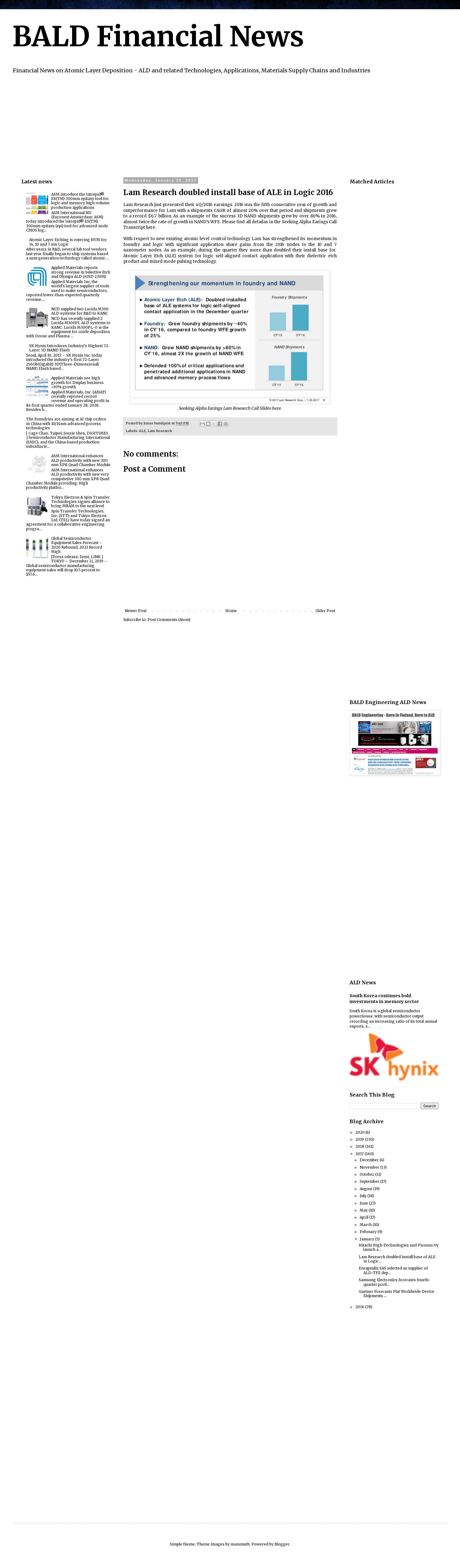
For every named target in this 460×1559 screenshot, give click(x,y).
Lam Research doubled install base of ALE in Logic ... (397, 1258)
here (150, 227)
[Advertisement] (205, 125)
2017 (360, 1153)
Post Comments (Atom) (169, 619)
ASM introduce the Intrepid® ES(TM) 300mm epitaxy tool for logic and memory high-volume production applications (80, 201)
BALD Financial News (158, 36)
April (364, 1217)
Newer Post (136, 610)
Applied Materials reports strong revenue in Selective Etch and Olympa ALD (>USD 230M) (80, 272)
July (363, 1195)
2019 (360, 1139)
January (367, 1239)
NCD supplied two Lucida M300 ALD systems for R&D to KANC (80, 311)
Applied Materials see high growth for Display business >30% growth (77, 382)
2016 (360, 1306)
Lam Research (160, 431)
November (370, 1167)
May (364, 1210)
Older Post (325, 610)
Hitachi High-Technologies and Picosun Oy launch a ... (399, 1247)
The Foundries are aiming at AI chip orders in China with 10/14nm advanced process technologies (66, 423)
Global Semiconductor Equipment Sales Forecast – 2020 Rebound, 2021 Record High (76, 545)
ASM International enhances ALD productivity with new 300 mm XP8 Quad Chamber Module (80, 460)
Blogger (281, 1544)
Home (231, 610)
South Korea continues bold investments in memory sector (384, 999)
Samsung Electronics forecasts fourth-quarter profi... (394, 1281)
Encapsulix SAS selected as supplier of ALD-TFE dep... (393, 1270)
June (364, 1203)
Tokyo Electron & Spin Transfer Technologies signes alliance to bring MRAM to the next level (80, 501)
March (366, 1224)
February (369, 1231)
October (367, 1174)
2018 (360, 1146)
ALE (142, 431)
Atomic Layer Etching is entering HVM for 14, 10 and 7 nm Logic (68, 241)
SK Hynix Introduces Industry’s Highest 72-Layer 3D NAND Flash (69, 347)
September (370, 1181)
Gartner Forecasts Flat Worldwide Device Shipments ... (396, 1293)
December (370, 1160)
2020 (360, 1132)
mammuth (240, 1544)
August (366, 1188)
